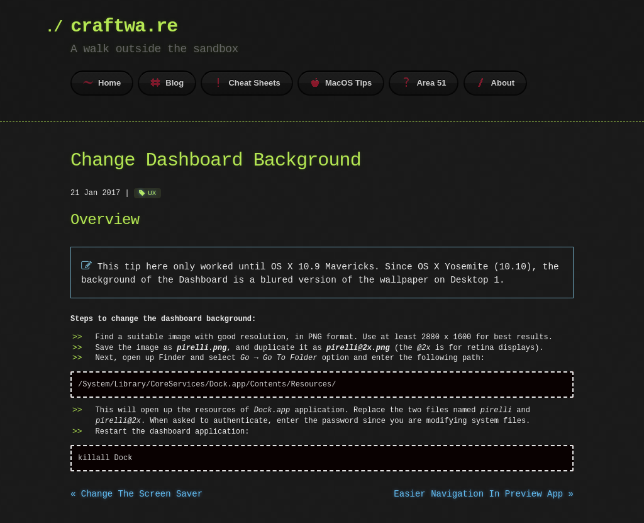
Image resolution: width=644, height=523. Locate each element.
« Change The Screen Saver (136, 495)
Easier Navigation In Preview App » (484, 495)
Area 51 (423, 82)
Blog (167, 82)
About (495, 82)
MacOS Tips (341, 82)
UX (152, 193)
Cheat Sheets (246, 82)
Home (102, 82)
